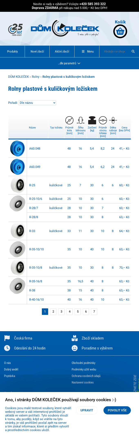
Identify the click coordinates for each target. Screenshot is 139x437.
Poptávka (9, 376)
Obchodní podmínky (83, 363)
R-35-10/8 (35, 267)
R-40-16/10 (36, 299)
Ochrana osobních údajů (86, 376)
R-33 (32, 231)
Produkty (12, 51)
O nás (7, 363)
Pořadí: (13, 103)
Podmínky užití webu (84, 369)
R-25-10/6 (35, 199)
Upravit (86, 410)
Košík (120, 28)
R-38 (32, 290)
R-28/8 (33, 217)
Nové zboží (37, 51)
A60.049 (34, 167)
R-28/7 (33, 208)
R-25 (32, 185)
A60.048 (34, 148)
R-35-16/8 (35, 281)
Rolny (35, 77)
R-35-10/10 (36, 249)
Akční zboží (62, 51)
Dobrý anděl (11, 369)
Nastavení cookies (83, 382)
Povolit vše (117, 410)
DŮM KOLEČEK (18, 77)
